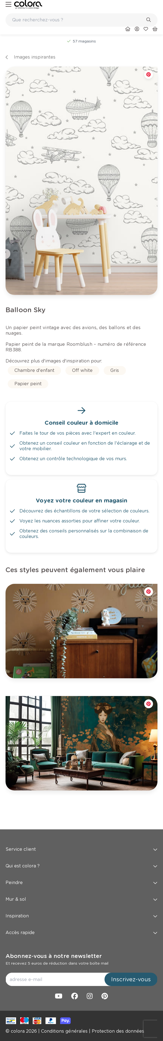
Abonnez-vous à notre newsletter (54, 956)
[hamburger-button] (8, 4)
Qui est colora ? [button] (81, 866)
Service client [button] (81, 849)
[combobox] (81, 20)
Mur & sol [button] (81, 899)
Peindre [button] (81, 882)
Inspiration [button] (81, 916)
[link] (28, 4)
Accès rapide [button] (81, 932)
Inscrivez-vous (131, 979)
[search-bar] (78, 20)
